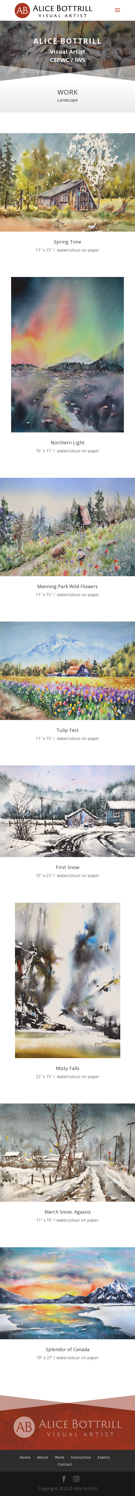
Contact (64, 1464)
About (42, 1457)
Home (25, 1457)
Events (104, 1457)
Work (59, 1457)
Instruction (81, 1457)
